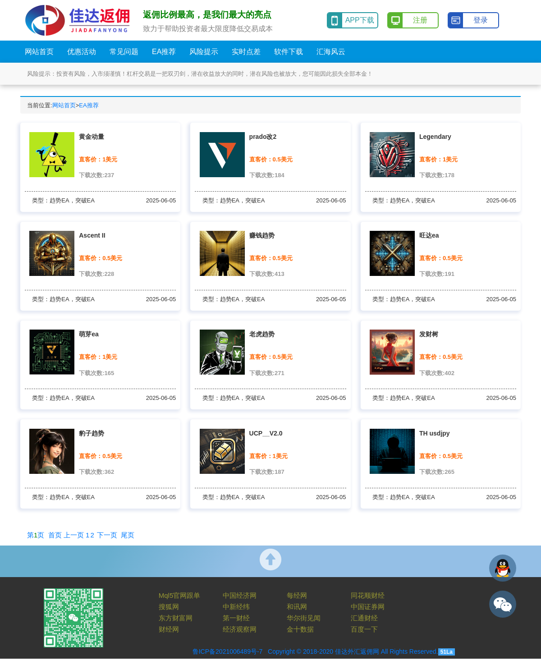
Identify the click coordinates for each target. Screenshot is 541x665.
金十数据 (300, 629)
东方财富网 (176, 618)
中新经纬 (236, 606)
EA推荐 (88, 105)
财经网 (169, 629)
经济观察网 (240, 629)
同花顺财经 (368, 595)
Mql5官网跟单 (180, 595)
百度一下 (364, 629)
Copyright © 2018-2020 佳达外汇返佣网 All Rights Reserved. (353, 651)
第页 (35, 535)
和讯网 (297, 606)
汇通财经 (364, 618)
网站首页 (64, 105)
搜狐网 (169, 606)
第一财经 (236, 618)
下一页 (107, 535)
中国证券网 (368, 606)
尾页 (127, 535)
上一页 (74, 535)
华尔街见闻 (304, 618)
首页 (55, 535)
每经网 (297, 595)
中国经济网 (240, 595)
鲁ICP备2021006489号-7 (228, 651)
